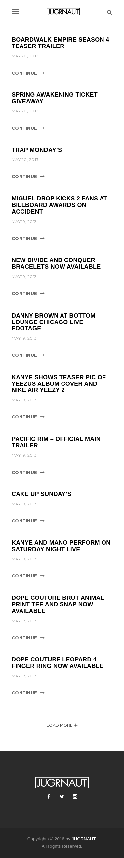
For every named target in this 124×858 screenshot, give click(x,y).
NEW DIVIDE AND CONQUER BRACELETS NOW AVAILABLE (56, 263)
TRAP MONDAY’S (37, 150)
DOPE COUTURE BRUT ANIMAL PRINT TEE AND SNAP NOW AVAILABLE (58, 604)
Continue (24, 73)
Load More (60, 725)
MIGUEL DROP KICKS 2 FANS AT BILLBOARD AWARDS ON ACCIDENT (59, 205)
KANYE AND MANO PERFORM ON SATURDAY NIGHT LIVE (61, 546)
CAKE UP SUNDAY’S (41, 494)
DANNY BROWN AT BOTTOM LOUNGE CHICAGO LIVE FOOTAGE (54, 322)
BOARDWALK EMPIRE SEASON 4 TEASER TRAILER (60, 42)
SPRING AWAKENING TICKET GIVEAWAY (55, 98)
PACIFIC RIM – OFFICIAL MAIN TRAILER (56, 442)
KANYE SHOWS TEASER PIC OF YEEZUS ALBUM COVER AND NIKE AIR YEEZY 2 (59, 384)
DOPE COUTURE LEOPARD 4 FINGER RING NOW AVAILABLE (57, 662)
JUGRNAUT (83, 838)
